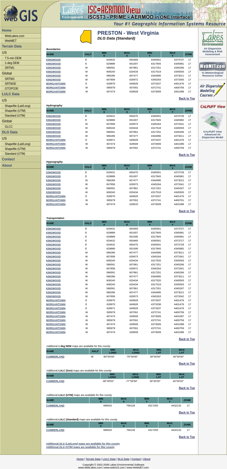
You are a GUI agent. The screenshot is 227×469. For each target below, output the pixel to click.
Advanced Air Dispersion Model (212, 133)
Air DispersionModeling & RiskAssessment (212, 50)
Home (6, 30)
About (7, 166)
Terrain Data (12, 46)
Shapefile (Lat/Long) (17, 106)
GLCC (9, 126)
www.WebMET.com (138, 467)
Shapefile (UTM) (15, 110)
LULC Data (10, 94)
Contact (8, 159)
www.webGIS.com (114, 467)
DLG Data (10, 132)
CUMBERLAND (55, 356)
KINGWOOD (53, 59)
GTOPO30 (11, 88)
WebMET (11, 40)
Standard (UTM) (15, 115)
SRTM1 (9, 67)
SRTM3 (9, 78)
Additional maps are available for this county (83, 443)
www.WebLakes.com (90, 467)
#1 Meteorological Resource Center (212, 73)
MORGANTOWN (56, 83)
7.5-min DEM (13, 58)
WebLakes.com (14, 36)
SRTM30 (10, 83)
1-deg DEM (12, 63)
